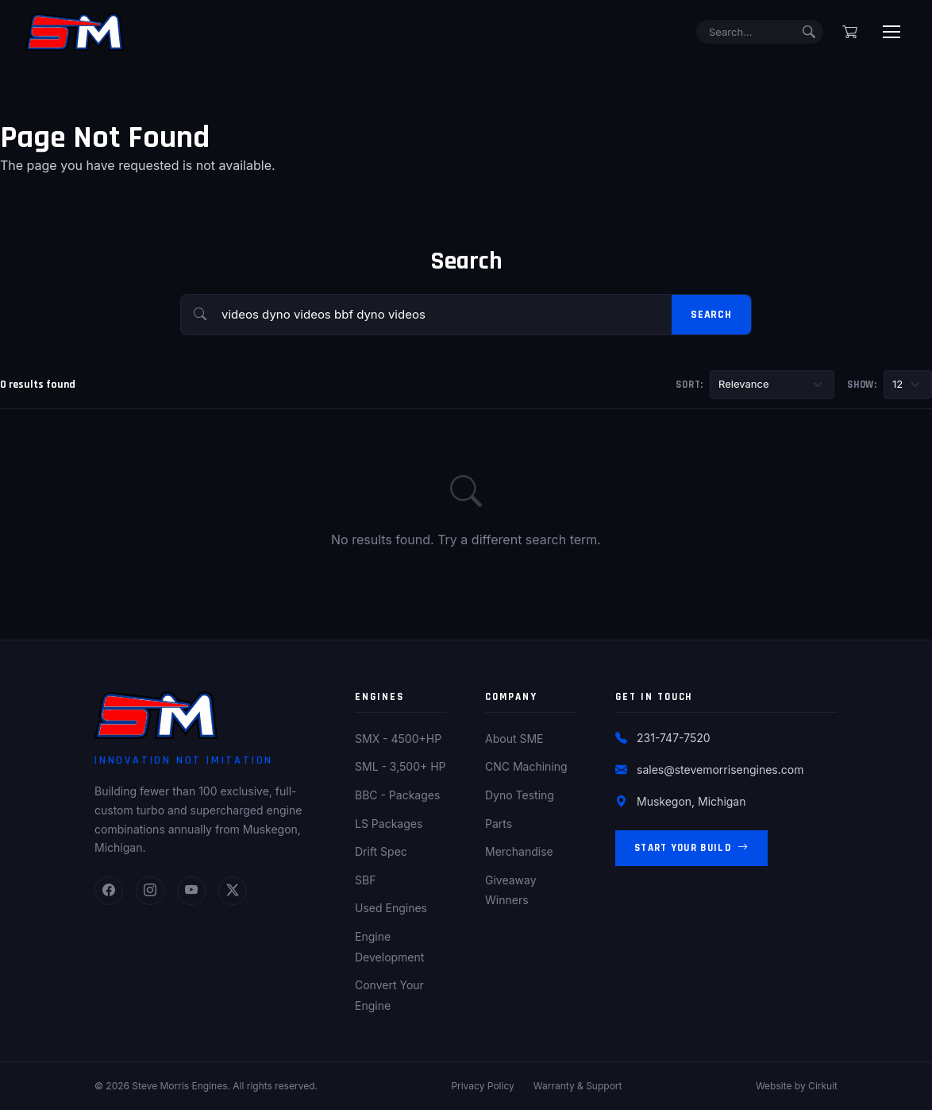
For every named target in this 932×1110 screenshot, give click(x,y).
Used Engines (391, 908)
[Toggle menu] (891, 31)
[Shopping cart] (850, 31)
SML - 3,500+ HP (400, 766)
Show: (862, 384)
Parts (498, 823)
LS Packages (388, 823)
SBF (365, 880)
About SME (514, 738)
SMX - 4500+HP (398, 738)
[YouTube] (191, 890)
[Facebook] (108, 890)
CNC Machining (526, 766)
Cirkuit (823, 1086)
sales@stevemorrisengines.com (720, 769)
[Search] (759, 32)
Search (711, 314)
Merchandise (519, 851)
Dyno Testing (519, 795)
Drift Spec (381, 851)
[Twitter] (232, 890)
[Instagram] (150, 890)
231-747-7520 (674, 738)
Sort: (689, 384)
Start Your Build (691, 848)
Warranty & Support (577, 1086)
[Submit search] (809, 32)
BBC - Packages (397, 795)
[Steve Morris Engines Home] (74, 32)
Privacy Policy (482, 1086)
